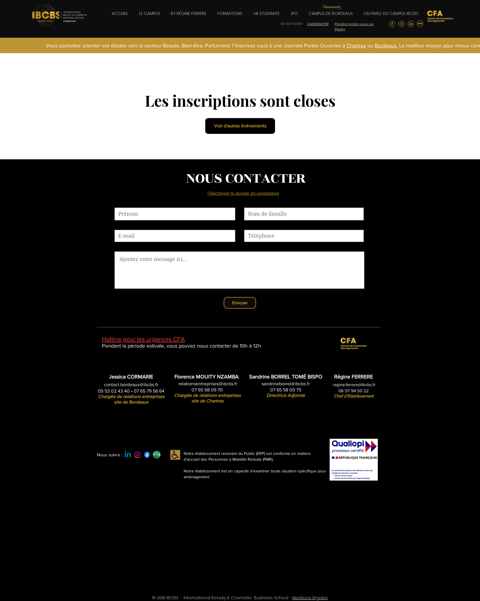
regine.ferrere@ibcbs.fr (354, 384)
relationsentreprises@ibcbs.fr (207, 383)
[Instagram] (137, 455)
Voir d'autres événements (240, 125)
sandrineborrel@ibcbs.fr (286, 383)
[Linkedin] (128, 455)
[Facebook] (147, 455)
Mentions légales (310, 598)
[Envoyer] (240, 303)
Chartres (356, 46)
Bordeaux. (386, 46)
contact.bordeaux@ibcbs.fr (131, 384)
